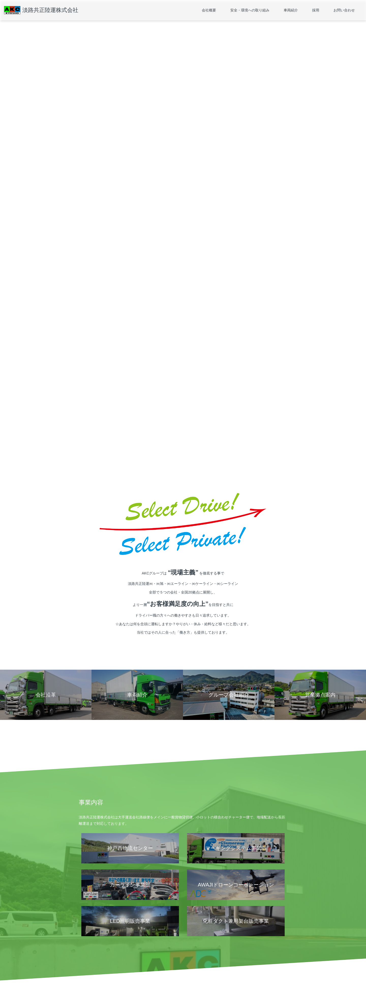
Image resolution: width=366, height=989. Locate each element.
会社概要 (209, 10)
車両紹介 (291, 10)
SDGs (133, 955)
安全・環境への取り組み (249, 10)
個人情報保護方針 (91, 970)
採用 (315, 10)
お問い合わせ (344, 10)
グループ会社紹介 (91, 962)
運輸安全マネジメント (144, 947)
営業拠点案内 (88, 947)
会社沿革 (85, 955)
